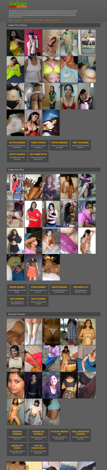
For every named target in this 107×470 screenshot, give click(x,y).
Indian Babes (14, 414)
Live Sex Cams (62, 11)
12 (64, 389)
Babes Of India (46, 403)
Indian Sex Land (46, 412)
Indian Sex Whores (59, 406)
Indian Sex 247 (46, 411)
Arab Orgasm (45, 402)
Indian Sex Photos (59, 415)
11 (60, 389)
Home (34, 11)
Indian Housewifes (74, 413)
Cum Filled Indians (44, 406)
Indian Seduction (62, 409)
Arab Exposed (76, 405)
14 (71, 389)
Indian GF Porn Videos (77, 11)
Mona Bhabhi (30, 402)
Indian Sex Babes (62, 412)
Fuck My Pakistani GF (74, 417)
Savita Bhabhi (30, 407)
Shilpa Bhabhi (30, 412)
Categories (51, 11)
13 (68, 389)
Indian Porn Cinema (59, 402)
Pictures (42, 11)
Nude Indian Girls (15, 416)
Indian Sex (75, 407)
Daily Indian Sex (92, 407)
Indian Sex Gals (61, 411)
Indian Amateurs (15, 412)
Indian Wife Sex (92, 409)
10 (56, 389)
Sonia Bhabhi (30, 403)
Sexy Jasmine (30, 405)
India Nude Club (46, 409)
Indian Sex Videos (93, 411)
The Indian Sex (92, 402)
